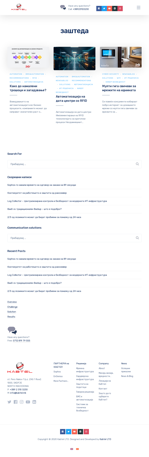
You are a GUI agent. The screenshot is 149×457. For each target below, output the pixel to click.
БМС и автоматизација (84, 398)
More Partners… (61, 381)
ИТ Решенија (66, 88)
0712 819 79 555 (21, 340)
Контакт (103, 388)
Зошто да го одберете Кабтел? (105, 396)
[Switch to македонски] (77, 449)
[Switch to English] (72, 449)
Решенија (81, 363)
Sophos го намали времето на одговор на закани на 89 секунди (41, 185)
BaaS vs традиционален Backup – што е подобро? (34, 209)
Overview (12, 302)
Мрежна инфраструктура (85, 370)
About (102, 368)
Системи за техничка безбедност (82, 407)
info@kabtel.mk (18, 393)
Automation (16, 74)
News (124, 363)
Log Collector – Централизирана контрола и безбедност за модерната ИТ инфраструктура (57, 201)
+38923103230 (81, 9)
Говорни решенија (85, 392)
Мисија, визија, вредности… (106, 375)
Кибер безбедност (115, 82)
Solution (11, 311)
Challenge (12, 307)
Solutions (15, 82)
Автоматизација (33, 82)
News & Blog (127, 376)
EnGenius (58, 376)
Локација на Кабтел (105, 382)
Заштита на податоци (82, 386)
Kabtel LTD (105, 439)
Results (11, 316)
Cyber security (110, 74)
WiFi (119, 78)
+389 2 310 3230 (18, 389)
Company (104, 363)
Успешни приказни (126, 370)
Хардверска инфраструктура (85, 378)
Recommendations (19, 78)
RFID (34, 78)
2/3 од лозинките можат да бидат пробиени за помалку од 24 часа (44, 217)
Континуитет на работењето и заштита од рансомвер (37, 193)
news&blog (62, 80)
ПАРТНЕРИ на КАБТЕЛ (61, 365)
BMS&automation (35, 74)
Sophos (57, 371)
